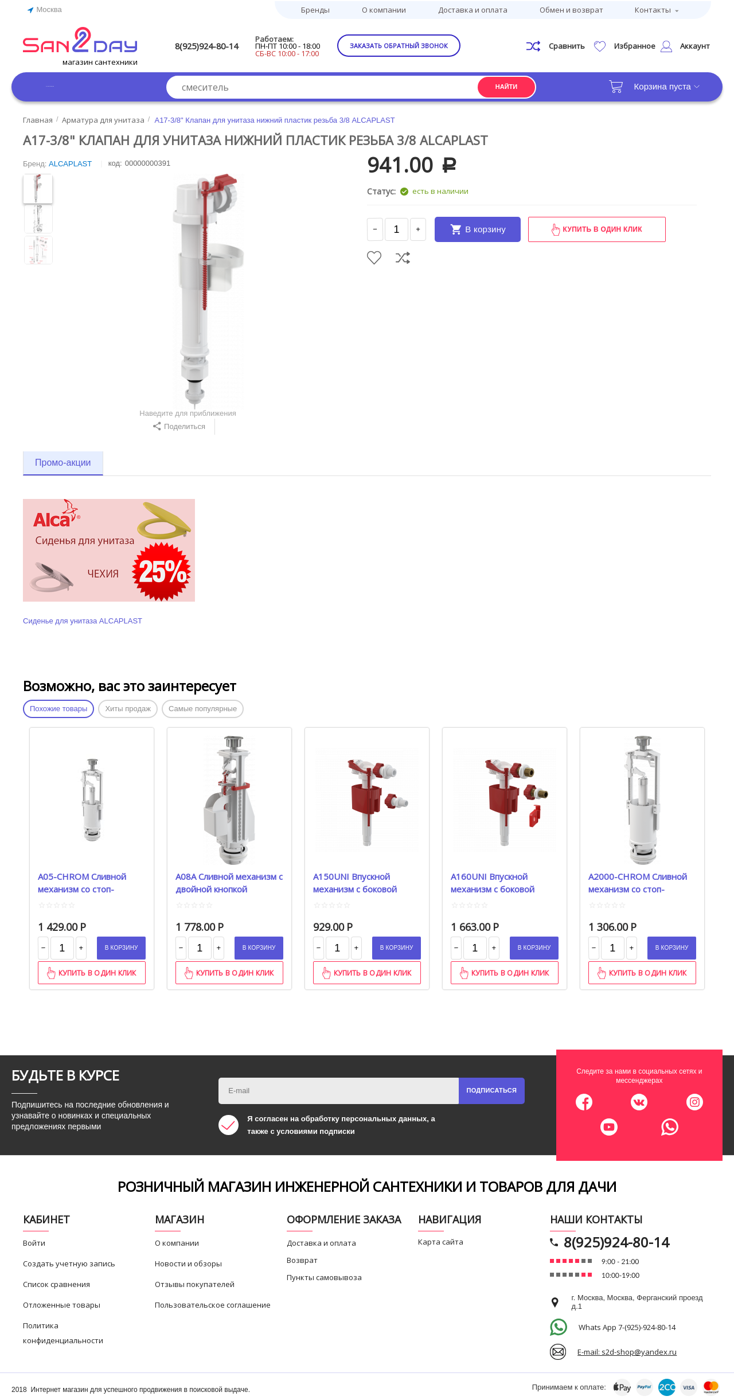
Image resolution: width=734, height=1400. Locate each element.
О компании (384, 8)
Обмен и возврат (571, 8)
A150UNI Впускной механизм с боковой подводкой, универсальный (355, 879)
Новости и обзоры (188, 1261)
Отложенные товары (61, 1302)
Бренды (315, 8)
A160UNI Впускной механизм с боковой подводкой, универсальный (492, 879)
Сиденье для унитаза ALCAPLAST (82, 618)
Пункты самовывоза (324, 1275)
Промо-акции (63, 460)
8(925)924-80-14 (227, 44)
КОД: (115, 161)
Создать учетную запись (69, 1261)
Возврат (302, 1258)
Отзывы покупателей (195, 1282)
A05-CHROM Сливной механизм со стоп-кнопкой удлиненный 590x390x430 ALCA (82, 879)
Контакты (653, 8)
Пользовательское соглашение (213, 1302)
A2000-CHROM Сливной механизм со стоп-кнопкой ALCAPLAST (637, 879)
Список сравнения (56, 1282)
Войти (34, 1240)
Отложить (374, 255)
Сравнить (403, 255)
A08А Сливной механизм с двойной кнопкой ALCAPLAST (229, 879)
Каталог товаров (80, 84)
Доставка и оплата (472, 8)
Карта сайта (440, 1239)
